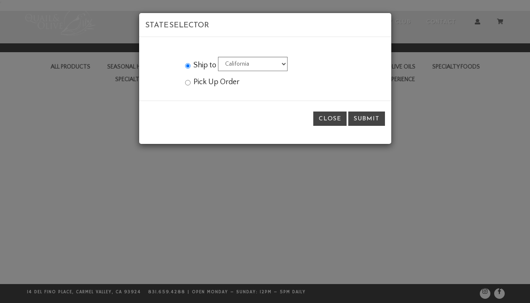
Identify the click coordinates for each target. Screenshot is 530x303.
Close (330, 118)
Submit (366, 118)
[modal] (265, 151)
